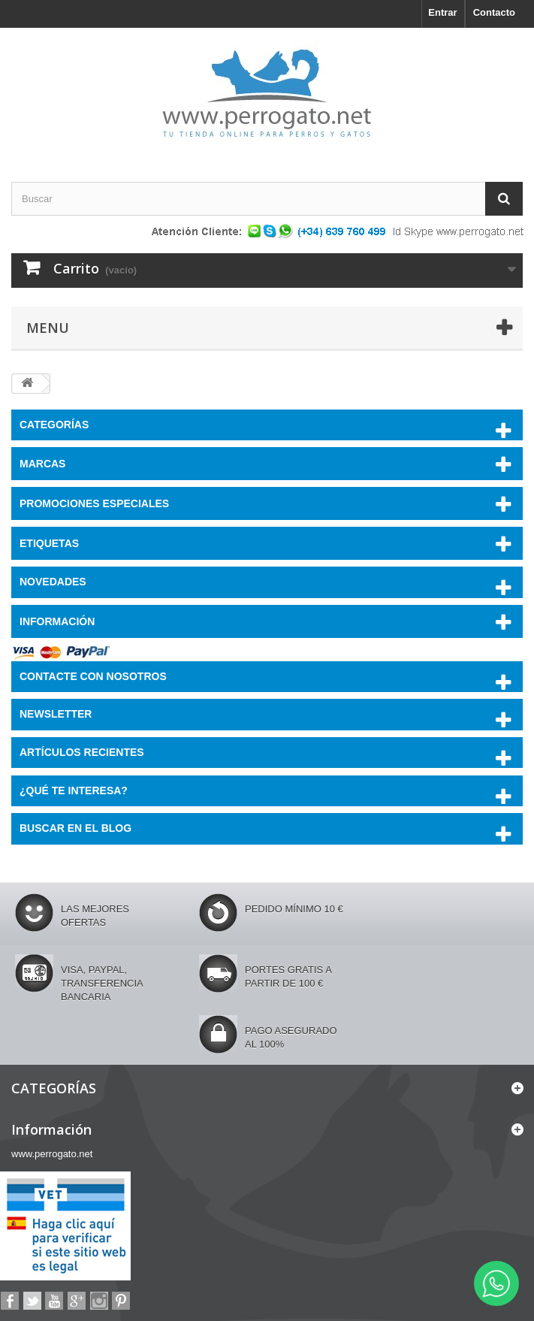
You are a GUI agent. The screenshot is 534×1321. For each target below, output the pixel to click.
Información (57, 621)
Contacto (494, 12)
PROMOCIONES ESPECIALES (94, 503)
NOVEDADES (53, 582)
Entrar (442, 12)
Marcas (42, 464)
